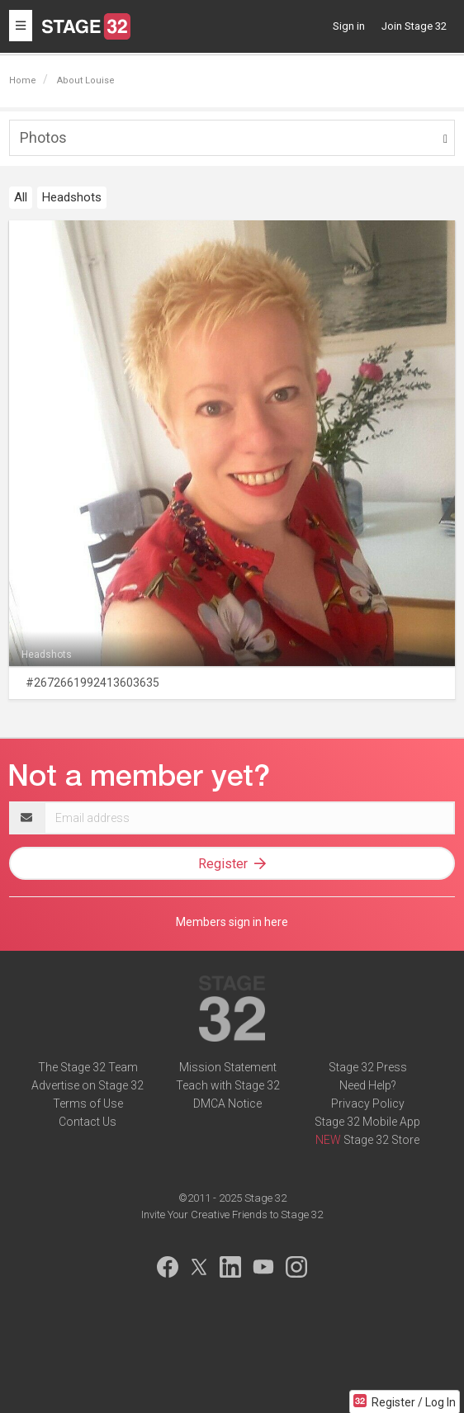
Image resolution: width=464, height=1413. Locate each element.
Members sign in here (232, 922)
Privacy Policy (368, 1103)
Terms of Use (88, 1103)
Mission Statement (228, 1067)
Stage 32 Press (368, 1067)
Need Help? (367, 1085)
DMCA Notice (227, 1103)
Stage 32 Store (381, 1139)
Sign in (349, 26)
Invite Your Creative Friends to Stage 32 (232, 1214)
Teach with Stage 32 (228, 1085)
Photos (43, 137)
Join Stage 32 (414, 26)
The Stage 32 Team (88, 1067)
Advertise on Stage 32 (87, 1085)
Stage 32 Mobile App (367, 1121)
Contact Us (87, 1121)
